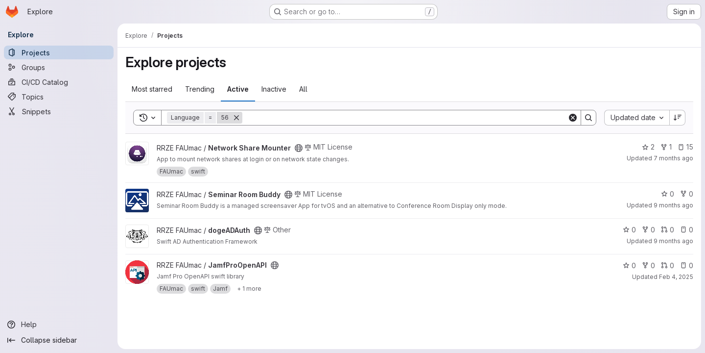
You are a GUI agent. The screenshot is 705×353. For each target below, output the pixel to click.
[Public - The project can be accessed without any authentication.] (299, 148)
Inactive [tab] (273, 89)
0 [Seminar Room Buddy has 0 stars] (667, 194)
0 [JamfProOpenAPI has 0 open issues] (686, 265)
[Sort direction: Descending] (677, 118)
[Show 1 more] (249, 289)
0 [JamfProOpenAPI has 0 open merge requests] (667, 265)
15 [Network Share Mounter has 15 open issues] (685, 147)
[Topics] (59, 96)
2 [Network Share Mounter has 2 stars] (648, 147)
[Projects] (59, 52)
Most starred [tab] (152, 89)
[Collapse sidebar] (59, 340)
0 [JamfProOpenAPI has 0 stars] (629, 265)
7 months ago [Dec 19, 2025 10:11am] (673, 158)
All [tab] (303, 89)
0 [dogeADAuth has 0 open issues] (686, 230)
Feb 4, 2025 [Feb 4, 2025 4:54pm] (676, 276)
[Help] (59, 324)
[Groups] (59, 67)
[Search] (404, 118)
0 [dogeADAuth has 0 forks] (648, 230)
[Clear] (573, 118)
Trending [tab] (199, 89)
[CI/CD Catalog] (59, 82)
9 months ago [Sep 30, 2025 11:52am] (673, 205)
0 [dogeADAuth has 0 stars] (629, 230)
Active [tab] (238, 89)
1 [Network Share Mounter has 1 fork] (666, 147)
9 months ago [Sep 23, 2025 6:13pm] (673, 241)
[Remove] (236, 118)
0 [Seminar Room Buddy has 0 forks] (686, 194)
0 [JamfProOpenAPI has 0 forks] (648, 265)
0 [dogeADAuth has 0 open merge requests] (667, 230)
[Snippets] (59, 111)
